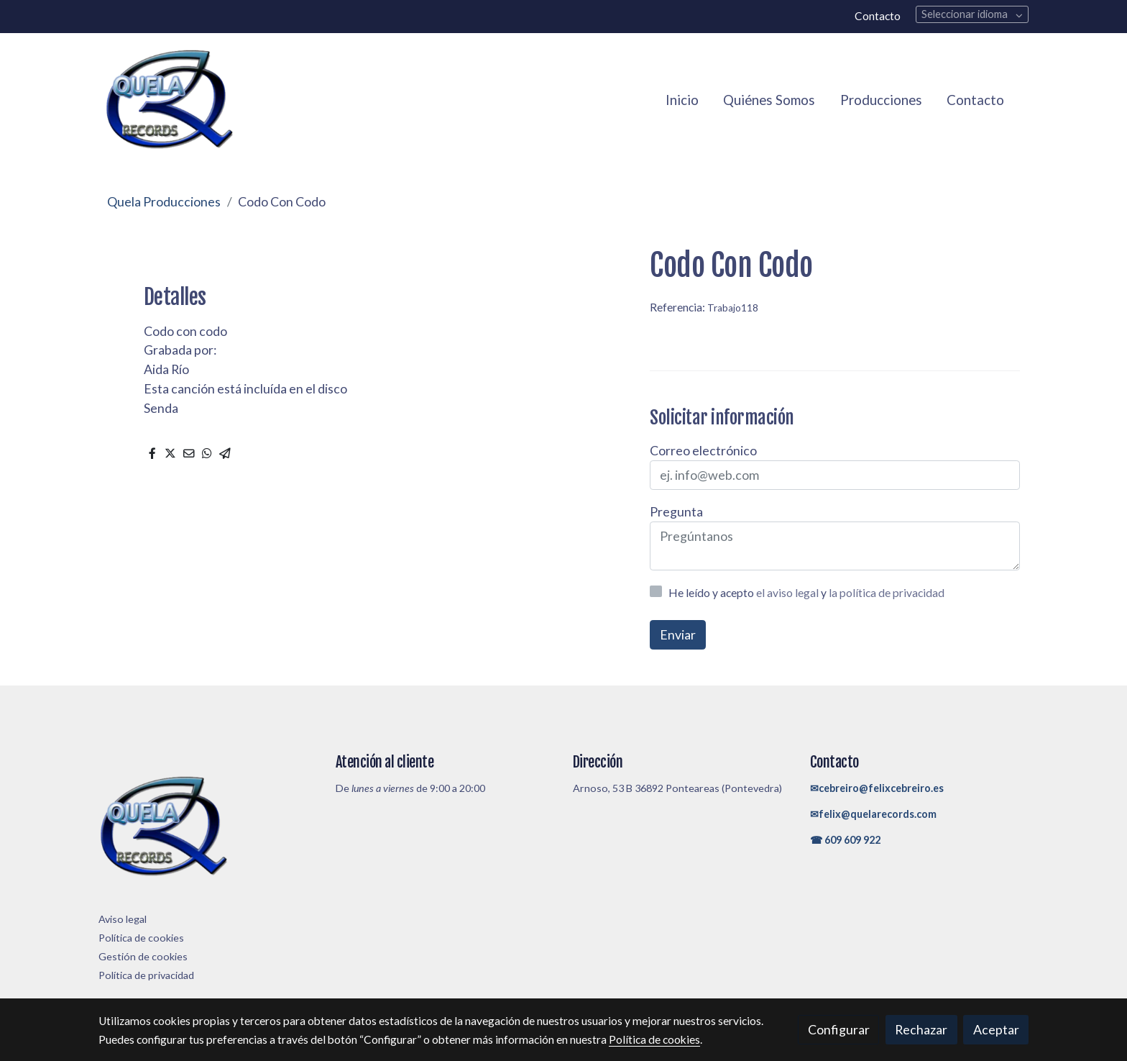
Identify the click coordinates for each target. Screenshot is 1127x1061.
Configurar (839, 1029)
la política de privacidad (886, 592)
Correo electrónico (703, 450)
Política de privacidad (146, 975)
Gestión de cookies (143, 956)
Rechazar (921, 1029)
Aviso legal (122, 919)
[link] (169, 100)
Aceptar (996, 1029)
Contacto (878, 15)
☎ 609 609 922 (845, 840)
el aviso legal (788, 592)
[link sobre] (208, 830)
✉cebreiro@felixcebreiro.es (877, 788)
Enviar (678, 634)
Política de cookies (141, 938)
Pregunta (676, 511)
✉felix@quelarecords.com (873, 814)
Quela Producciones (164, 201)
